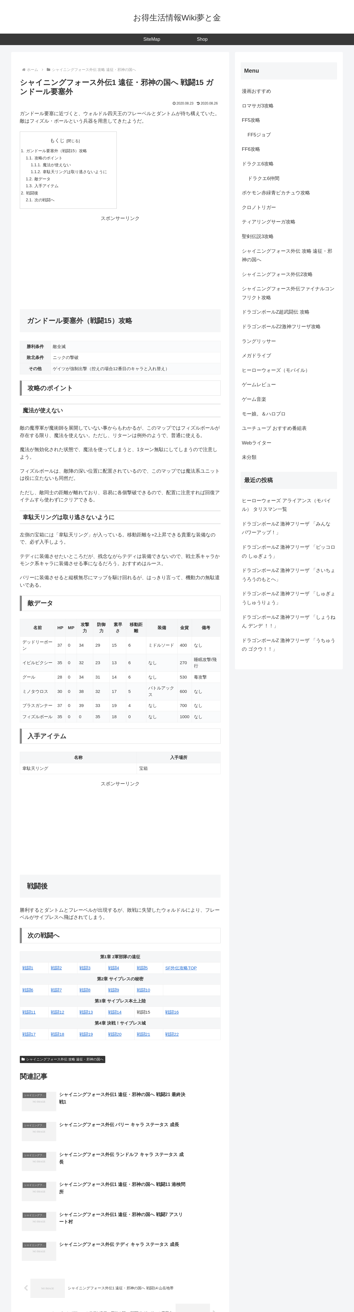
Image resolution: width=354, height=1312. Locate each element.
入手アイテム (48, 188)
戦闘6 (27, 993)
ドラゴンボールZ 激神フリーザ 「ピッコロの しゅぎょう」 (288, 551)
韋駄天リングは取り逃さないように (78, 173)
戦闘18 (57, 1037)
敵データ (43, 181)
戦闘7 (56, 993)
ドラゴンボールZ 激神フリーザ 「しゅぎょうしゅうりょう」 (288, 598)
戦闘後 (32, 196)
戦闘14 (115, 1015)
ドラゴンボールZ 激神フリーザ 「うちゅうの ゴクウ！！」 (288, 645)
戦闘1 (27, 971)
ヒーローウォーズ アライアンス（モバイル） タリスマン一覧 (286, 505)
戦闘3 (84, 971)
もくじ (60, 140)
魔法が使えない (59, 166)
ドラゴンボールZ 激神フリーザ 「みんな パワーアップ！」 (286, 528)
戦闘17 (29, 1037)
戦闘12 (57, 1015)
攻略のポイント (50, 158)
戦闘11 (29, 1015)
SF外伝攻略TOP (181, 971)
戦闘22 (172, 1037)
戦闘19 (86, 1037)
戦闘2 (56, 971)
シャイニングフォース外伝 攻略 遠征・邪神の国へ (63, 1063)
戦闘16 (172, 1015)
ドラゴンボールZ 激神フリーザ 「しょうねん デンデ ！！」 (288, 622)
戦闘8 (84, 993)
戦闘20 (115, 1037)
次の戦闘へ (46, 203)
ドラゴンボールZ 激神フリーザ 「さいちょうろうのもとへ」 (288, 575)
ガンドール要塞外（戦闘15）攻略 (59, 151)
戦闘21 (143, 1037)
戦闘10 (143, 993)
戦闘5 (142, 971)
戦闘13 (86, 1015)
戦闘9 (113, 993)
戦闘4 (113, 971)
